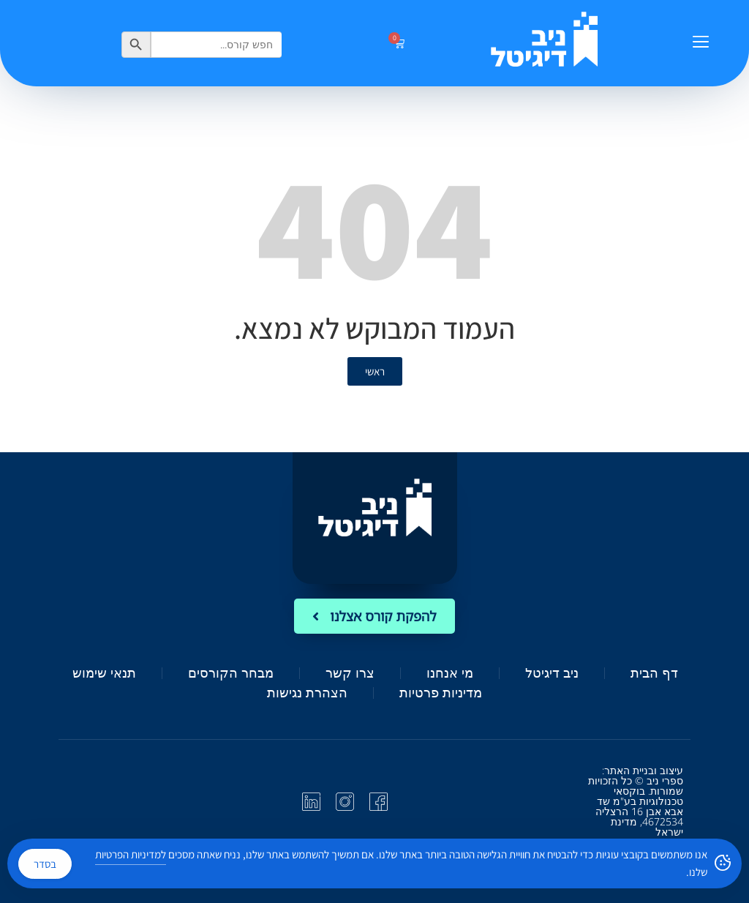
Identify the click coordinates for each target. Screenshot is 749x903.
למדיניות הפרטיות (130, 854)
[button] (700, 43)
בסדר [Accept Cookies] (45, 864)
